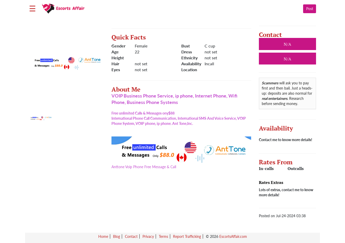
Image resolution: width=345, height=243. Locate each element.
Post (309, 8)
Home (103, 236)
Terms (163, 236)
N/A (287, 59)
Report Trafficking (187, 236)
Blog (116, 236)
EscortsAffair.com (233, 236)
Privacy (148, 236)
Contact (131, 236)
